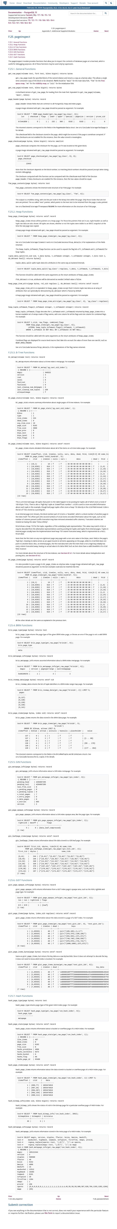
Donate (83, 3)
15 (46, 15)
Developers (64, 3)
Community (53, 3)
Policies (37, 1220)
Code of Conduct (49, 1220)
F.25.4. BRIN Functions (16, 50)
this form (48, 1199)
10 (40, 20)
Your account (93, 3)
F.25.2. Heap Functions (16, 45)
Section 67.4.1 (66, 544)
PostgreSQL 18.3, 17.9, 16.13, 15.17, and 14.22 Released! (66, 8)
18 (34, 15)
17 (38, 15)
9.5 (48, 20)
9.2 (13, 23)
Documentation (40, 3)
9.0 (22, 23)
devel (30, 18)
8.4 (26, 23)
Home (12, 3)
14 (49, 15)
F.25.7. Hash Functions (16, 57)
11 (36, 20)
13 (29, 20)
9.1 (18, 23)
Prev (10, 31)
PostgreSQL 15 (30, 13)
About (19, 3)
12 (33, 20)
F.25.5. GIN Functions (16, 52)
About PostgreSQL (66, 1220)
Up (20, 31)
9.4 (52, 20)
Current (29, 15)
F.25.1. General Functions (17, 42)
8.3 (30, 23)
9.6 (44, 20)
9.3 (9, 23)
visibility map (41, 83)
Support (74, 3)
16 (42, 15)
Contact (79, 1220)
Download (28, 3)
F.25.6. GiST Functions (16, 55)
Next (107, 31)
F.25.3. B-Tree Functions (17, 47)
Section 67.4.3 (34, 546)
